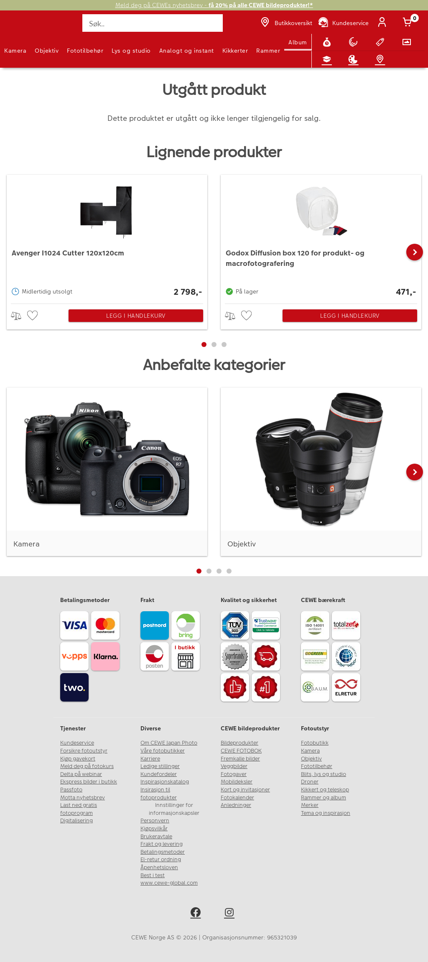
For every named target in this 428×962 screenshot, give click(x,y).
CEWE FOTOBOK (241, 751)
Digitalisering (76, 820)
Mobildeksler (236, 782)
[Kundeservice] (343, 23)
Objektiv (47, 50)
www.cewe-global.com (169, 883)
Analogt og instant (186, 50)
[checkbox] (33, 316)
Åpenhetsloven (159, 867)
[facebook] (197, 913)
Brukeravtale (156, 836)
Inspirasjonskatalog (164, 782)
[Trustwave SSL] (267, 626)
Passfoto (71, 790)
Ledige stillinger (160, 766)
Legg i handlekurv (136, 315)
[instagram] (231, 913)
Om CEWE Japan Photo (168, 743)
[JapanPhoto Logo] (24, 27)
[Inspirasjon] (354, 59)
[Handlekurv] (408, 23)
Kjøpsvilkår (154, 828)
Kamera (15, 50)
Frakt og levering (161, 844)
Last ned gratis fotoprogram (78, 809)
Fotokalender (237, 797)
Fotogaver (234, 774)
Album (297, 42)
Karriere (150, 759)
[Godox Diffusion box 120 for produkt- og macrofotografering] (321, 237)
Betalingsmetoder (162, 852)
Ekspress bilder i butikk (88, 782)
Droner (309, 782)
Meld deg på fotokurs (87, 766)
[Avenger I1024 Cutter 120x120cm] (107, 237)
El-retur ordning (160, 859)
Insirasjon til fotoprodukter (158, 793)
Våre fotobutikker (162, 751)
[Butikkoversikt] (285, 23)
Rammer (268, 50)
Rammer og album (323, 797)
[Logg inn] (383, 23)
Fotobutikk (315, 743)
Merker (309, 805)
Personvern (154, 820)
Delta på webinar (81, 774)
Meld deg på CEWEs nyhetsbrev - (214, 5)
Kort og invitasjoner (245, 790)
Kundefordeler (158, 774)
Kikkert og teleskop (325, 790)
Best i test (152, 875)
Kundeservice (77, 743)
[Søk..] (152, 23)
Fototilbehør (85, 50)
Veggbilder (234, 766)
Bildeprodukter (239, 743)
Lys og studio (131, 50)
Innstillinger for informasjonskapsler (174, 809)
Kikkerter (235, 50)
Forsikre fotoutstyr (83, 751)
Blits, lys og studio (323, 774)
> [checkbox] (19, 316)
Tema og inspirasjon (325, 813)
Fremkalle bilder (240, 759)
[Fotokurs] (328, 59)
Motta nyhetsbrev (82, 797)
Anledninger (236, 805)
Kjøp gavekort (77, 759)
